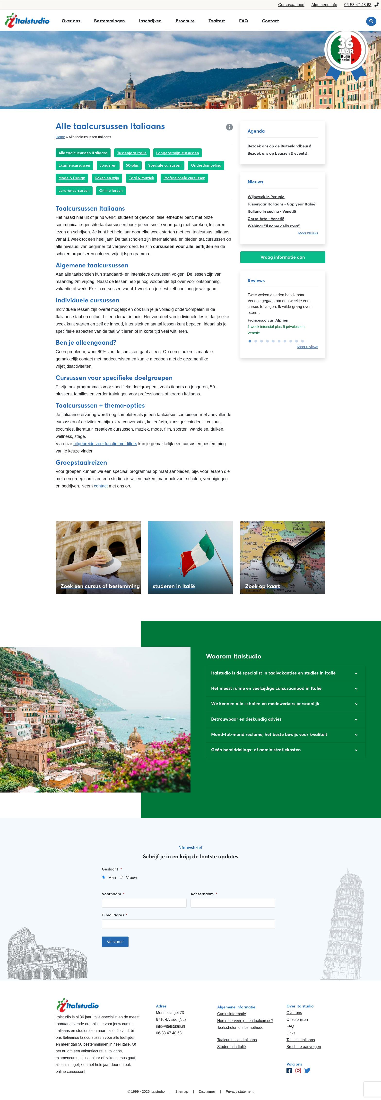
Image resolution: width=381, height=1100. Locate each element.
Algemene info (324, 5)
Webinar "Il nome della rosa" (274, 225)
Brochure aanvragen (303, 1047)
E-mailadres (115, 914)
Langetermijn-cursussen (177, 153)
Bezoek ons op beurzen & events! (277, 153)
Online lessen (111, 190)
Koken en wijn (107, 178)
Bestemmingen (109, 21)
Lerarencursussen (74, 190)
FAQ (243, 21)
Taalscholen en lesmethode (240, 1027)
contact (101, 486)
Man (112, 878)
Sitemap (181, 1091)
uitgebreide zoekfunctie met (99, 443)
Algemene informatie (236, 1007)
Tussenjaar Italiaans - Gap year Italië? (281, 204)
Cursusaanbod (291, 5)
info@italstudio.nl (170, 1026)
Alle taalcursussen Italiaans (83, 153)
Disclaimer (207, 1091)
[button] (286, 673)
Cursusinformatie (231, 1014)
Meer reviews (307, 347)
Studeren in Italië (231, 1047)
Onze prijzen (297, 1019)
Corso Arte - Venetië (266, 218)
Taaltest (216, 21)
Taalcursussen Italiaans (237, 1040)
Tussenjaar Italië (132, 153)
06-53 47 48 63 (358, 5)
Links (290, 1033)
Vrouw (131, 878)
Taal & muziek (141, 178)
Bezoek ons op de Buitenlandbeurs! (279, 146)
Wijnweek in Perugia (266, 196)
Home (60, 137)
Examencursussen (74, 165)
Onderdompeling (206, 165)
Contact (270, 21)
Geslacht (112, 869)
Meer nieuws (308, 233)
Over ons (71, 21)
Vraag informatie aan (282, 257)
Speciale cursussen (165, 165)
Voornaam (113, 893)
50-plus (132, 165)
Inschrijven (150, 21)
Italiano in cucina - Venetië (272, 211)
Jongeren (108, 165)
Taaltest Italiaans (300, 1040)
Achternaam (203, 893)
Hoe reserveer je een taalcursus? (245, 1021)
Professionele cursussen (184, 178)
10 (301, 341)
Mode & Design (72, 178)
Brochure (185, 21)
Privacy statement (239, 1091)
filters (131, 443)
